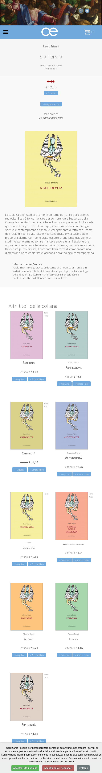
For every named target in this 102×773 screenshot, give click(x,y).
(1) (89, 32)
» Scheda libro (37, 379)
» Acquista (51, 93)
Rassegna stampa (51, 104)
